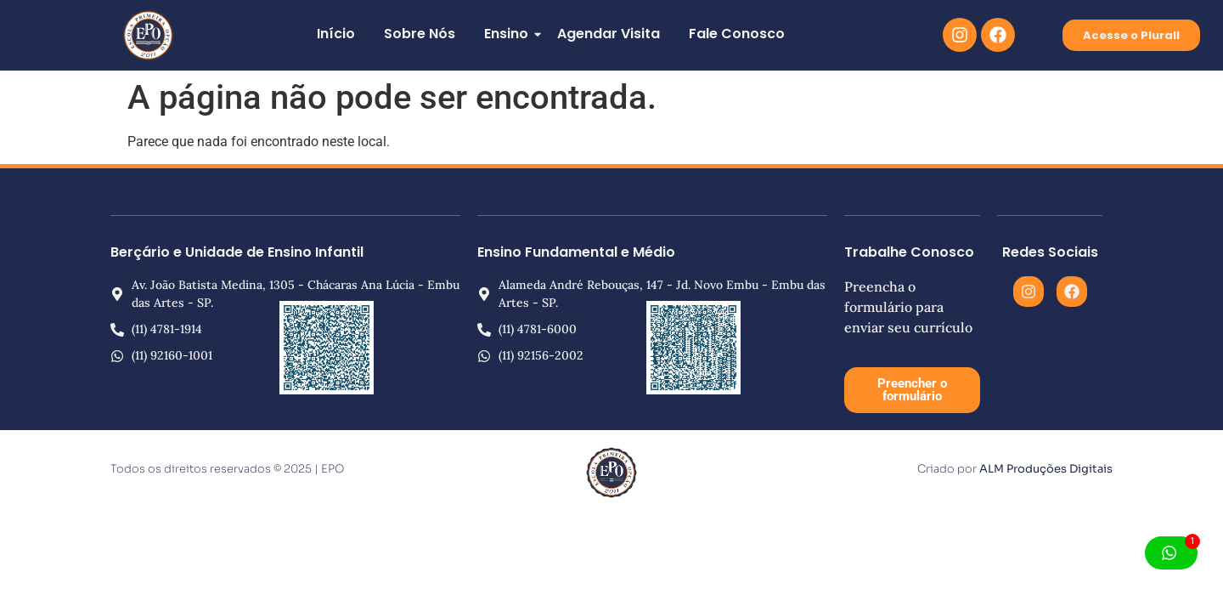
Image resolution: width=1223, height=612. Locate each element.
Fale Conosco (737, 33)
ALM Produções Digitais (1046, 469)
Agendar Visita (608, 33)
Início (336, 33)
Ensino (509, 33)
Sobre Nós (419, 33)
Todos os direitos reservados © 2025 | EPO (227, 469)
